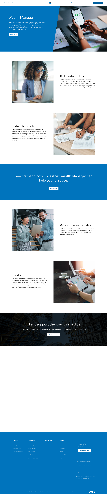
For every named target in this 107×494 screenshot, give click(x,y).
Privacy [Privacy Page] (20, 491)
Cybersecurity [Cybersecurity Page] (25, 491)
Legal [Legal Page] (30, 491)
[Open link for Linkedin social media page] (90, 492)
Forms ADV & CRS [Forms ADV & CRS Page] (47, 491)
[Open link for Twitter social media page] (92, 492)
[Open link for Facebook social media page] (94, 492)
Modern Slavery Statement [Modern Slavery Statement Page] (57, 491)
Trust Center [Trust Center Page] (15, 491)
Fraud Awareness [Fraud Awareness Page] (36, 491)
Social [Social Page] (41, 491)
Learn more (13, 34)
